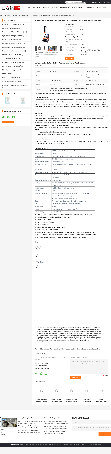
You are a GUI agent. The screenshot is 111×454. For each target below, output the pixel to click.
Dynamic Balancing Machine (11, 36)
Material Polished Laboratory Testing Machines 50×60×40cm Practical (71, 400)
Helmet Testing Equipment (11, 66)
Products (36, 7)
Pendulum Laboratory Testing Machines (49, 349)
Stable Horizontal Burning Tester (91, 349)
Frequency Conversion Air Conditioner (14, 85)
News (99, 7)
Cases (105, 7)
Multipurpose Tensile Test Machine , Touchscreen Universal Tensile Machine (46, 54)
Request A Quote (96, 2)
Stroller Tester (6, 74)
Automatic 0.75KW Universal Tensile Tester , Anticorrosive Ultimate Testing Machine (56, 428)
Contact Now (69, 58)
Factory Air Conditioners (10, 77)
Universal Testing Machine (11, 28)
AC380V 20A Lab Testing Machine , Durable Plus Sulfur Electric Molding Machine (56, 400)
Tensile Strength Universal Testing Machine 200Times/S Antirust (55, 432)
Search (84, 2)
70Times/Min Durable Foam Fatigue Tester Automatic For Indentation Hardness (86, 400)
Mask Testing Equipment (10, 70)
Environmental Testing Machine (12, 32)
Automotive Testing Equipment (12, 43)
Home (29, 7)
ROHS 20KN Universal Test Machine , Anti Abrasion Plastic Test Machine (30, 422)
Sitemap (2, 434)
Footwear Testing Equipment (11, 62)
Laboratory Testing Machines (20, 15)
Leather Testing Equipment (11, 55)
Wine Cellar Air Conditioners (11, 81)
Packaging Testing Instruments (12, 51)
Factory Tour (65, 7)
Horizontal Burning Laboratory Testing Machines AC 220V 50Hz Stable (41, 400)
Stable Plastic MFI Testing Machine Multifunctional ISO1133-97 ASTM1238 (29, 431)
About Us (54, 7)
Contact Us (90, 7)
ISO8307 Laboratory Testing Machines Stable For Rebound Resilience (101, 400)
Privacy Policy (15, 444)
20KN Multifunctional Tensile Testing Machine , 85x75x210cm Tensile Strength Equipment (57, 423)
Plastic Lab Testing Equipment (12, 47)
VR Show (46, 7)
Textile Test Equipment (9, 58)
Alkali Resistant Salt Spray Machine (71, 349)
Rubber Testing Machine (10, 39)
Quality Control (78, 7)
